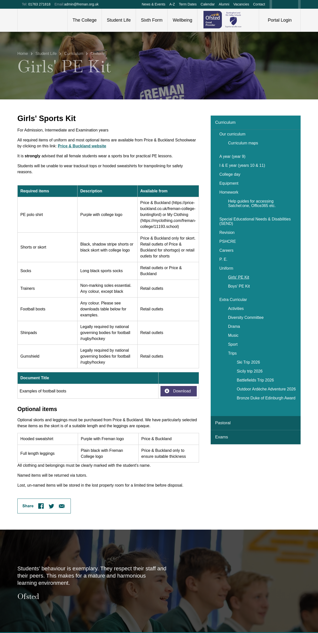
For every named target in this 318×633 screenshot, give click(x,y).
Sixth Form (151, 20)
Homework (228, 192)
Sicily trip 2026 (250, 371)
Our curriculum (232, 134)
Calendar (208, 4)
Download (182, 391)
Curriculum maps (243, 143)
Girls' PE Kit (238, 277)
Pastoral (223, 423)
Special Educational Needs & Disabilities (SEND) (255, 221)
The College (85, 20)
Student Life (119, 20)
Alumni (224, 4)
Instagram (294, 4)
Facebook (276, 4)
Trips (232, 353)
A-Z (172, 4)
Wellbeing (182, 20)
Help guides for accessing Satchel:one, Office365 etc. (252, 203)
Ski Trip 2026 (248, 362)
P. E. (223, 259)
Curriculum (73, 52)
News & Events (153, 4)
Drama (234, 326)
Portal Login (280, 20)
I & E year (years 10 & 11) (242, 165)
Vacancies (241, 4)
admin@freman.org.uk (81, 4)
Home (22, 52)
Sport (233, 344)
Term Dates (188, 4)
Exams (221, 437)
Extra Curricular (233, 299)
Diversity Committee (246, 317)
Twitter (285, 4)
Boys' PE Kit (239, 286)
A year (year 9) (232, 156)
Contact (259, 4)
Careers (226, 250)
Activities (236, 308)
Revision (227, 232)
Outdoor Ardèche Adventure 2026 (266, 389)
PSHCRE (227, 241)
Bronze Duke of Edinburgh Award (266, 398)
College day (229, 174)
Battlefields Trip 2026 (255, 380)
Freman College (42, 20)
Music (233, 335)
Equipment (228, 183)
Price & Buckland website (82, 146)
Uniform (98, 52)
